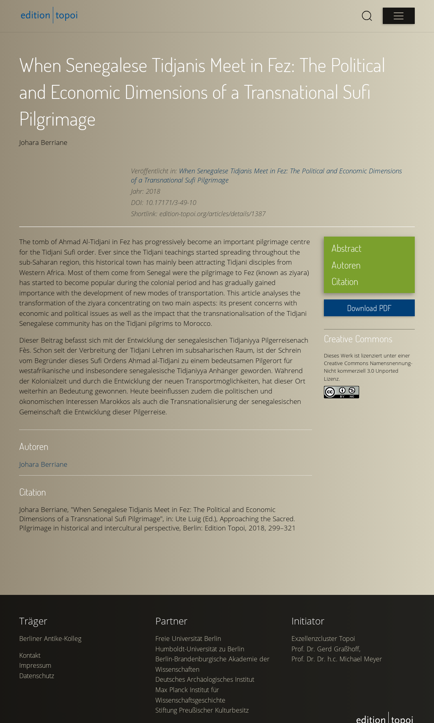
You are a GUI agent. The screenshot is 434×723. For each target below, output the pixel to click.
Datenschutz (36, 675)
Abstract (347, 248)
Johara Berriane (43, 464)
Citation (345, 281)
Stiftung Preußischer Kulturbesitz (202, 710)
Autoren (346, 265)
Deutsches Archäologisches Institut (204, 679)
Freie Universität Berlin (188, 638)
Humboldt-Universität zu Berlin (199, 649)
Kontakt (29, 655)
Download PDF (369, 308)
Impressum (35, 665)
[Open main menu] (399, 16)
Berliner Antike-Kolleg (50, 638)
